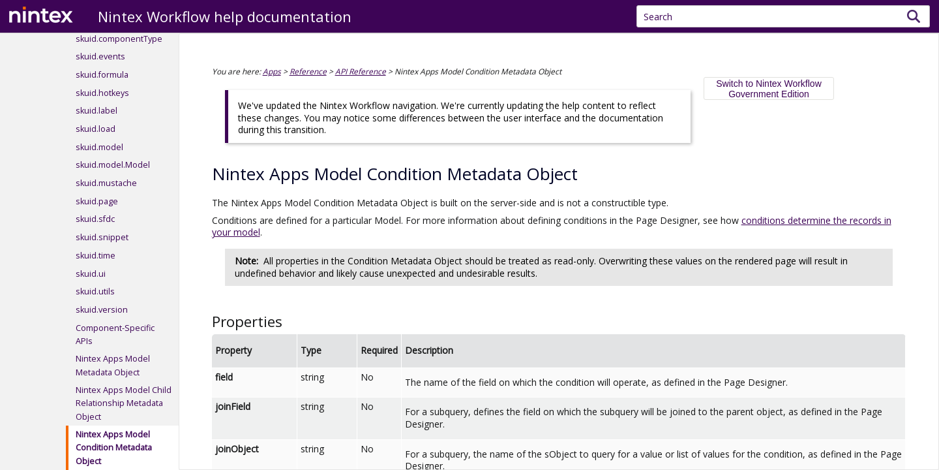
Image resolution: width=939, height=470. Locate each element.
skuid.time (95, 255)
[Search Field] (783, 16)
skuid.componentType (119, 38)
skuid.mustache (106, 183)
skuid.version (102, 309)
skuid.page (97, 201)
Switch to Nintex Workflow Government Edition (769, 88)
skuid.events (100, 56)
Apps (272, 71)
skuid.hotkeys (102, 93)
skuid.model (99, 147)
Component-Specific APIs (115, 334)
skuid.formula (102, 74)
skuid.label (96, 110)
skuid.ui (91, 273)
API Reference (360, 71)
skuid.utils (95, 291)
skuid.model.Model (113, 164)
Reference (308, 71)
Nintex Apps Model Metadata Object (113, 365)
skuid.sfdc (95, 219)
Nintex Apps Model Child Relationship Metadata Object (123, 403)
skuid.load (95, 128)
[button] (914, 16)
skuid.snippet (102, 237)
